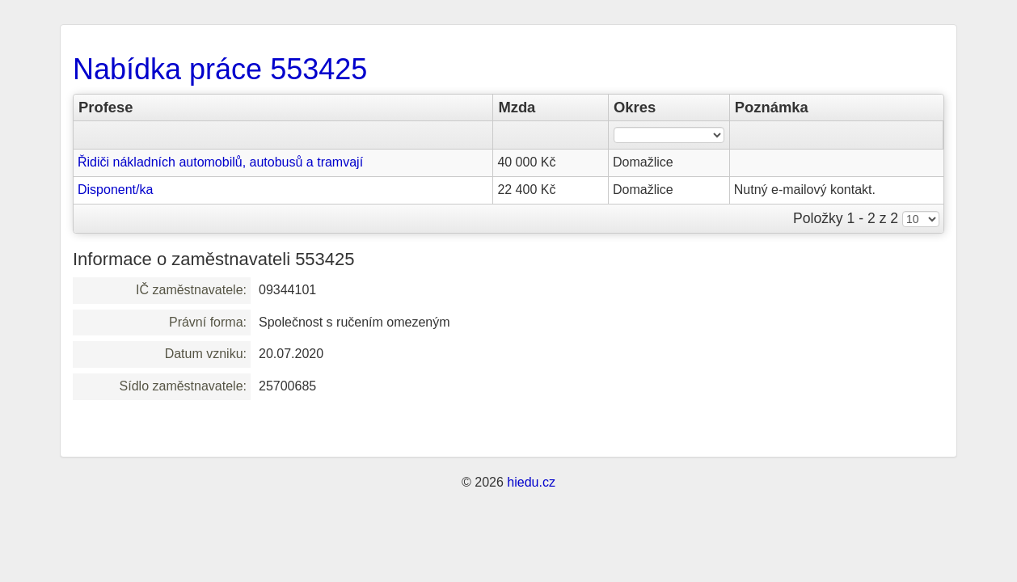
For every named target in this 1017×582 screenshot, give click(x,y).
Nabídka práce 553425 (220, 69)
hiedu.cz (531, 482)
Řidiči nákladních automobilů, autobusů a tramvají (220, 162)
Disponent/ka (115, 189)
